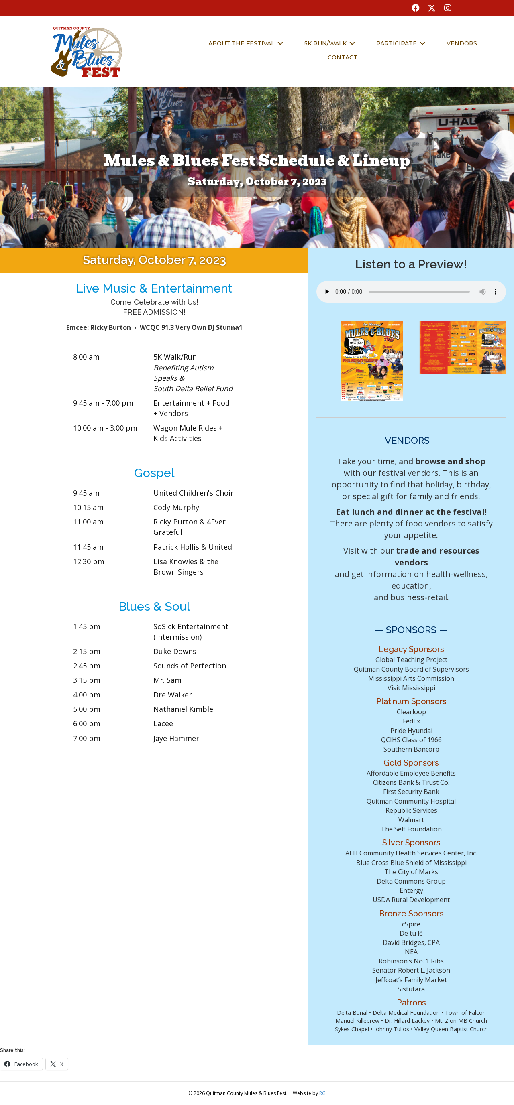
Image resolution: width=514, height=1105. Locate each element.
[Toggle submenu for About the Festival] (280, 43)
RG (322, 1093)
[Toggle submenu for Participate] (422, 43)
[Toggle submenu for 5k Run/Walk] (352, 43)
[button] (416, 8)
